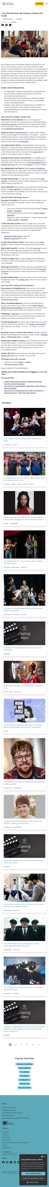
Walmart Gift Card (7, 356)
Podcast (6, 731)
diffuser (29, 165)
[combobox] (42, 1157)
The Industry (17, 691)
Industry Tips (24, 1084)
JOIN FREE (39, 4)
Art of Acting (7, 444)
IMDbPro (22, 341)
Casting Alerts (24, 1080)
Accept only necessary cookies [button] (33, 1178)
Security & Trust (6, 1148)
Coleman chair (23, 280)
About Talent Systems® (9, 1107)
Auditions (13, 484)
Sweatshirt (17, 211)
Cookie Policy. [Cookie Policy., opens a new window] (24, 1170)
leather (28, 362)
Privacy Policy (6, 1140)
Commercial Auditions (24, 1064)
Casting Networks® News (9, 1110)
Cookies (4, 1145)
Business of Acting (22, 484)
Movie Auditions (24, 1068)
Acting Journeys (8, 614)
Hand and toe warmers (8, 124)
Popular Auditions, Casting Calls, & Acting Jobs (15, 1118)
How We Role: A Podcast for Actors (12, 1113)
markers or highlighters (37, 168)
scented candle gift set (36, 162)
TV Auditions (24, 1072)
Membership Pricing (7, 1115)
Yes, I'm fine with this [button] (33, 1173)
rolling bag (14, 314)
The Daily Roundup (8, 19)
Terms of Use (6, 1137)
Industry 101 (24, 567)
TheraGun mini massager (36, 324)
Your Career (19, 19)
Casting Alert (7, 654)
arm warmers (23, 141)
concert (26, 337)
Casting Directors (8, 788)
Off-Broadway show (14, 337)
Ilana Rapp (14, 22)
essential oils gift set (8, 165)
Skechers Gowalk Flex (11, 238)
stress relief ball (14, 189)
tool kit (28, 259)
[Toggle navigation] (46, 4)
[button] (33, 1182)
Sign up (33, 372)
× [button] (44, 1156)
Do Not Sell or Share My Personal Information (15, 1142)
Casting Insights (14, 523)
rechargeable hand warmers (13, 129)
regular (21, 362)
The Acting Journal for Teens (13, 364)
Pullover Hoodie (38, 213)
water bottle (37, 152)
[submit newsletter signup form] (19, 1152)
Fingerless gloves (21, 132)
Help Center (5, 1132)
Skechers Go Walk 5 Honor (13, 236)
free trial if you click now (9, 299)
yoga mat (37, 248)
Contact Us (5, 1135)
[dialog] (33, 1169)
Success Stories (24, 1088)
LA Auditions (24, 1076)
